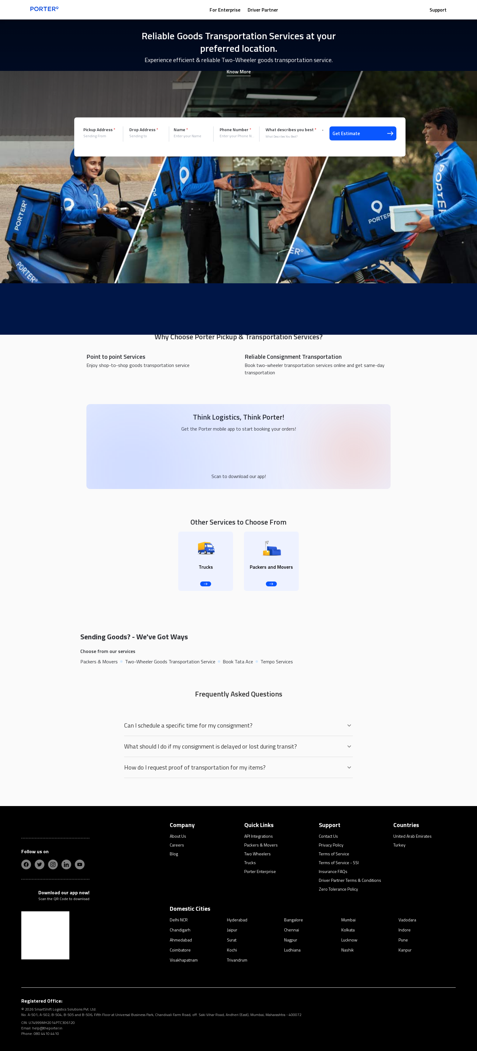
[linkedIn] (66, 864)
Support (438, 9)
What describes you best (291, 130)
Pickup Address (99, 130)
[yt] (80, 864)
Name (181, 130)
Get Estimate (363, 133)
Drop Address (143, 130)
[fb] (26, 864)
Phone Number (235, 130)
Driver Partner (263, 9)
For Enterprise (225, 9)
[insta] (53, 864)
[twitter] (39, 864)
